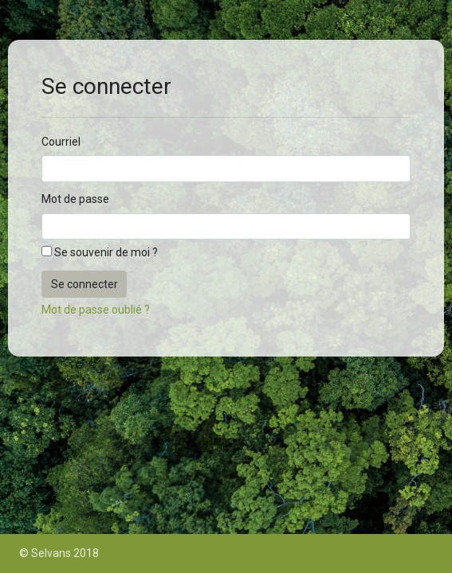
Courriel (61, 141)
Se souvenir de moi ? (106, 252)
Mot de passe (75, 199)
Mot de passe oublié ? (95, 309)
